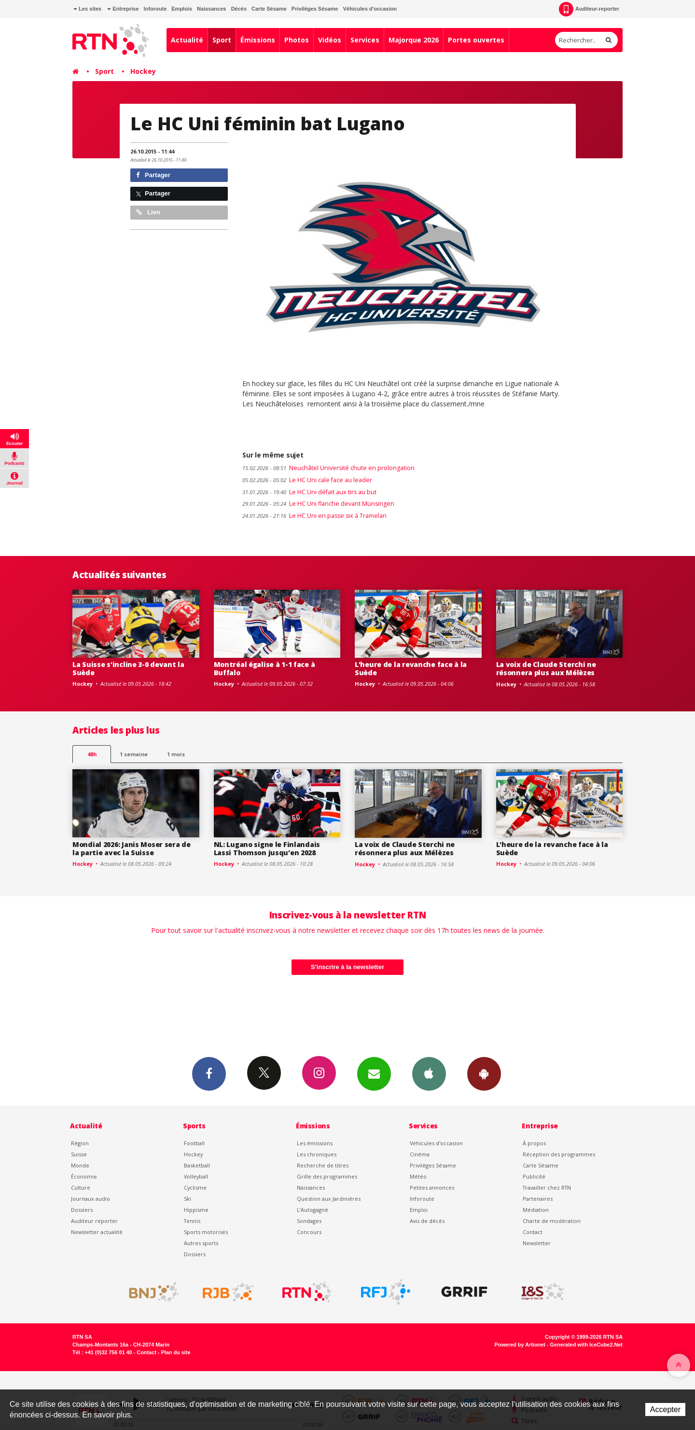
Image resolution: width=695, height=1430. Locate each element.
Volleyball (196, 1176)
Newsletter (537, 1243)
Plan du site (175, 1352)
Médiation (536, 1210)
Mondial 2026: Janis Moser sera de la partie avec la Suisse (131, 848)
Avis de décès (427, 1221)
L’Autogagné (312, 1210)
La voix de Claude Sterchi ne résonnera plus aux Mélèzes (546, 668)
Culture (80, 1187)
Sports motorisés (206, 1232)
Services (364, 39)
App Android (484, 1073)
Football (194, 1143)
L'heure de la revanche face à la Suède (411, 668)
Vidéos (329, 39)
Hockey (143, 71)
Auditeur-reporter (589, 9)
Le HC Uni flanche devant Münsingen (318, 504)
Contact (532, 1232)
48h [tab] (92, 754)
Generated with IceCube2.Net (586, 1344)
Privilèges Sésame (315, 9)
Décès (239, 9)
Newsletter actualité (97, 1232)
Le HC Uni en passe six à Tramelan (314, 516)
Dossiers (82, 1210)
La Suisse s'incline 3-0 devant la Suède (128, 668)
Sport (221, 39)
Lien (148, 212)
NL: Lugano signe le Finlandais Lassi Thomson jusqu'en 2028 (267, 848)
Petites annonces (432, 1187)
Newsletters (374, 1073)
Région (80, 1143)
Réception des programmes (559, 1154)
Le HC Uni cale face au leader (307, 480)
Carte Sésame (269, 9)
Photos (296, 39)
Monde (80, 1165)
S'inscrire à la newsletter (347, 967)
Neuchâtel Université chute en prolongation (328, 468)
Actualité (187, 39)
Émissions (257, 39)
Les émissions (315, 1143)
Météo (418, 1176)
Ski (187, 1198)
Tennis (192, 1221)
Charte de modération (552, 1221)
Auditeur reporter (94, 1221)
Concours (309, 1232)
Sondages (309, 1221)
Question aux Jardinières (329, 1198)
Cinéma (420, 1154)
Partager (153, 175)
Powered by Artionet (520, 1344)
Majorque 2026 (414, 39)
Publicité (534, 1176)
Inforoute (155, 9)
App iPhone (429, 1073)
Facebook (209, 1073)
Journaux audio (90, 1198)
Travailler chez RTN (547, 1187)
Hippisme (196, 1210)
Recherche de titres (322, 1165)
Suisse (79, 1154)
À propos (534, 1143)
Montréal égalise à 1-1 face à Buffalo (264, 668)
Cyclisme (195, 1187)
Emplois (181, 9)
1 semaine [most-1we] (134, 754)
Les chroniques (316, 1154)
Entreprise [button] (123, 9)
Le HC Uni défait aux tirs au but (309, 492)
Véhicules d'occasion (369, 9)
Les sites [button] (87, 9)
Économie (84, 1176)
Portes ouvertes (476, 39)
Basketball (197, 1165)
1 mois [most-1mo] (176, 754)
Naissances (211, 9)
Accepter (665, 1409)
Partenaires (538, 1198)
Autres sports (201, 1243)
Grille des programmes (327, 1176)
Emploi (419, 1210)
